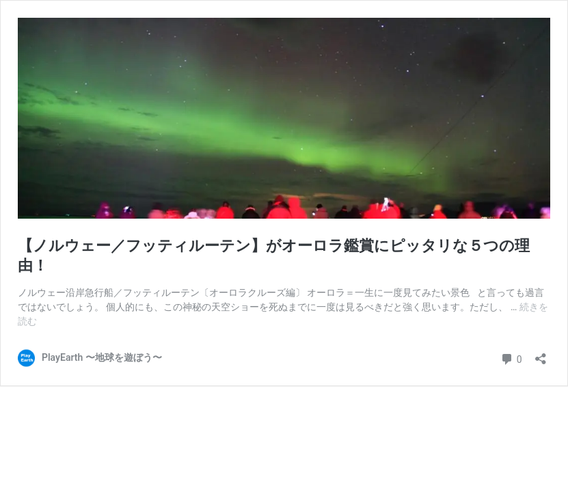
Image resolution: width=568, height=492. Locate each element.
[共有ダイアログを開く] (540, 354)
